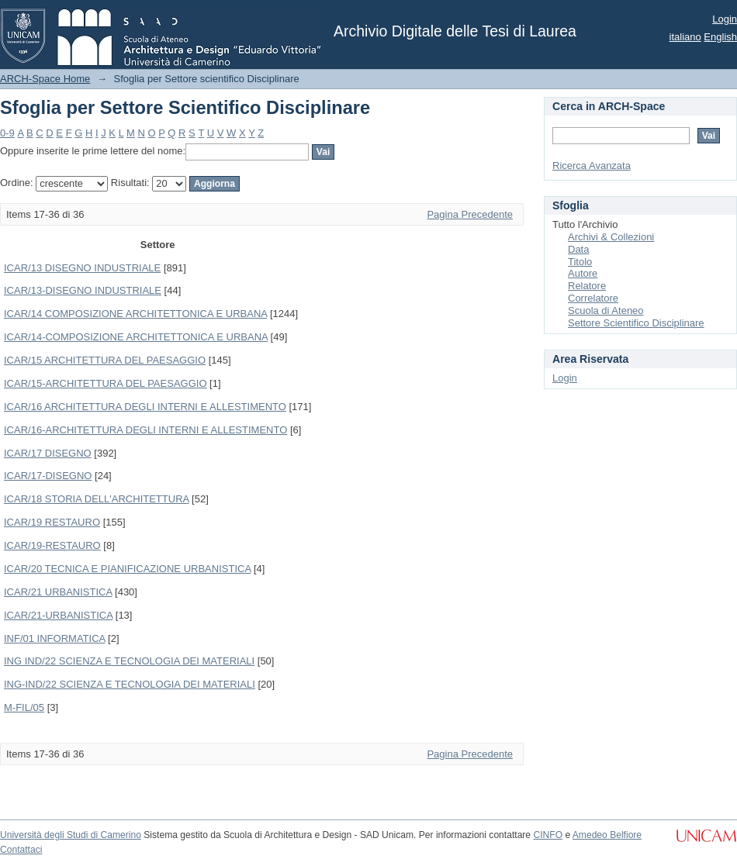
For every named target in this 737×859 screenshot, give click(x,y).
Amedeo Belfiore (607, 835)
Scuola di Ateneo (606, 310)
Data (578, 249)
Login (724, 19)
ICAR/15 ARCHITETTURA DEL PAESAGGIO (105, 360)
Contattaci (21, 849)
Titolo (580, 261)
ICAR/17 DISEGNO (48, 453)
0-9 (7, 133)
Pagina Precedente (470, 214)
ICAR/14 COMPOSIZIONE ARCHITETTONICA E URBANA (135, 313)
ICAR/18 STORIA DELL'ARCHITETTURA (96, 499)
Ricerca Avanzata (591, 165)
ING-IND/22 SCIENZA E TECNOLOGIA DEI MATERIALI (129, 684)
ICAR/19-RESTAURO (52, 545)
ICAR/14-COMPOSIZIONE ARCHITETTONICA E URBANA (136, 337)
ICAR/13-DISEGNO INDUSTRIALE (82, 290)
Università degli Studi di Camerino (70, 835)
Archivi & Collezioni (611, 237)
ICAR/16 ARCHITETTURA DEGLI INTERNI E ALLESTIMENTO (145, 406)
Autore (582, 273)
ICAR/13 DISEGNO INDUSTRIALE (82, 268)
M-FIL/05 (24, 707)
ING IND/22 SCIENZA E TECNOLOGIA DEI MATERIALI (129, 661)
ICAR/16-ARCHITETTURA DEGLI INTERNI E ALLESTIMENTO (145, 430)
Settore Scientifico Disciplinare (636, 323)
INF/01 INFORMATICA (55, 638)
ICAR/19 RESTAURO (52, 522)
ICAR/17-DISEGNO (48, 475)
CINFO (547, 835)
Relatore (587, 286)
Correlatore (593, 298)
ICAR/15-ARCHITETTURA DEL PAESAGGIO (105, 383)
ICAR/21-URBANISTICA (58, 615)
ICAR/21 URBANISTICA (58, 592)
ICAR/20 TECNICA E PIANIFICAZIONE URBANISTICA (127, 568)
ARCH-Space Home (45, 79)
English (720, 37)
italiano (685, 37)
